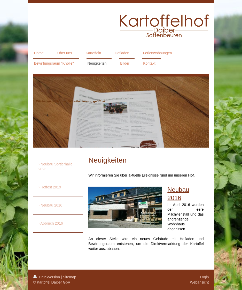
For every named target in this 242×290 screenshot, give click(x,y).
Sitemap (69, 277)
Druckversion (47, 277)
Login (204, 277)
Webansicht (199, 282)
